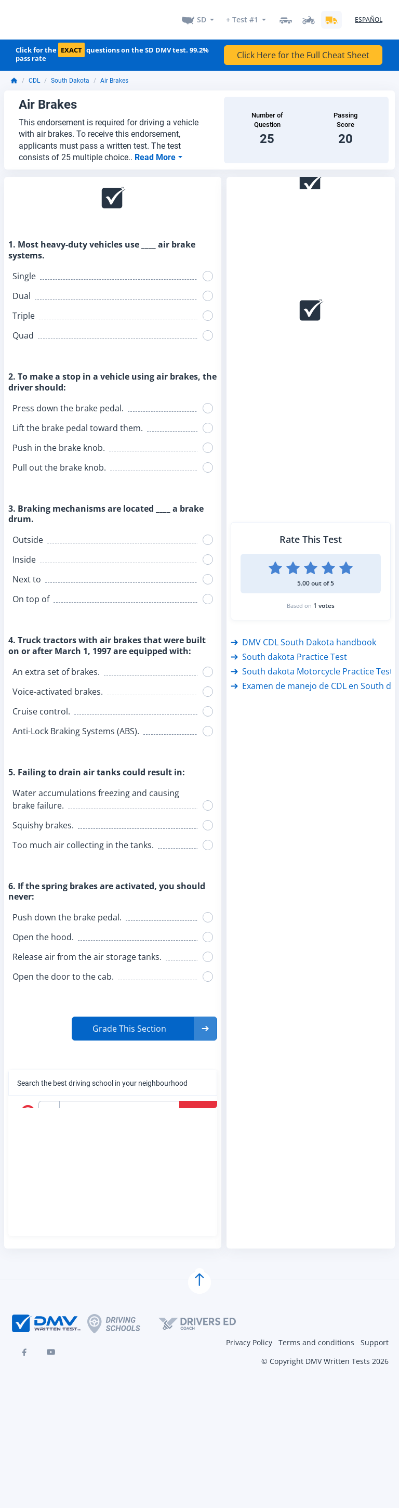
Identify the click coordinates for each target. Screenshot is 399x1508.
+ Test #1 (242, 16)
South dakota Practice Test (289, 650)
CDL (34, 74)
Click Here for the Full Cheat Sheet (303, 49)
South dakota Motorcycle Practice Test (312, 665)
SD (201, 16)
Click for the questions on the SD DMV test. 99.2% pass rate (112, 48)
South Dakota (70, 74)
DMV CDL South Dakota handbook (303, 636)
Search (199, 1105)
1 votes (324, 599)
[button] (144, 1022)
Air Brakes (114, 74)
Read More (156, 151)
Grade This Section (129, 1022)
